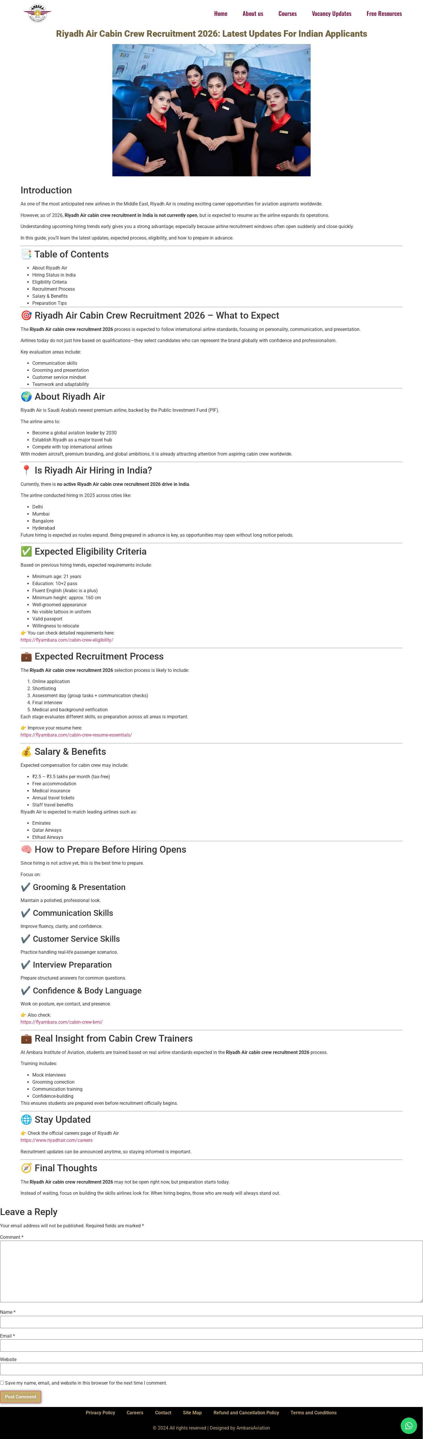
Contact (163, 1412)
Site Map (192, 1412)
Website (8, 1359)
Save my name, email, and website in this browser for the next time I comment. (86, 1383)
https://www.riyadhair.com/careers (57, 1140)
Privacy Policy (100, 1412)
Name (8, 1312)
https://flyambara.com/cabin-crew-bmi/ (62, 1022)
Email (7, 1336)
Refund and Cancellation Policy (246, 1412)
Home (220, 13)
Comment (12, 1237)
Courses (287, 13)
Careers (135, 1412)
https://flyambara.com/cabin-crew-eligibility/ (67, 640)
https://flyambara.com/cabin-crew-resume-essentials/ (76, 735)
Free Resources (384, 13)
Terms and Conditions (314, 1412)
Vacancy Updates (331, 13)
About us (253, 13)
